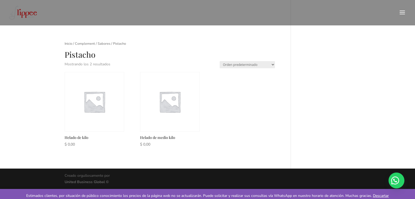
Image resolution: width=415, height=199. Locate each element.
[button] (396, 180)
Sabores (104, 43)
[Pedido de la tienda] (247, 64)
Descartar (381, 195)
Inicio (68, 43)
